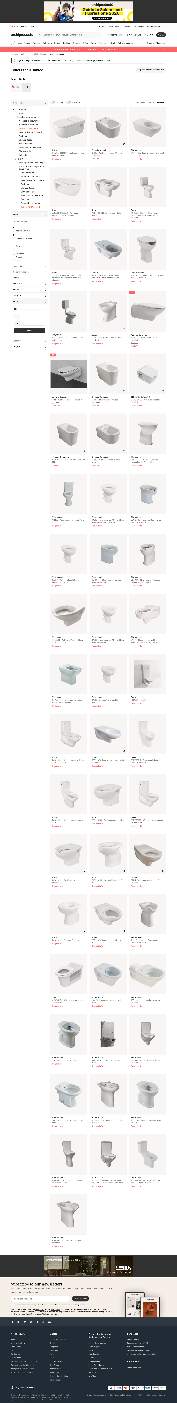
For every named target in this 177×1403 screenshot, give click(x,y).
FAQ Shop (92, 1376)
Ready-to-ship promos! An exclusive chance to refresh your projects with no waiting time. (88, 49)
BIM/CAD (76, 102)
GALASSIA (20, 254)
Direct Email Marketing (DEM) (139, 1350)
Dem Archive (55, 1365)
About (13, 1339)
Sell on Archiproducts (135, 1347)
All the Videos (55, 1369)
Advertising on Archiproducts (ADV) (141, 1354)
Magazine (54, 1350)
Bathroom (19, 113)
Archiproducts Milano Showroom (24, 1361)
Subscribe (80, 1299)
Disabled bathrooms (26, 117)
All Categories (19, 109)
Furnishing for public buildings (30, 162)
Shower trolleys (26, 151)
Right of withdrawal (96, 1365)
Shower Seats (25, 140)
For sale (60, 102)
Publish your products (135, 1339)
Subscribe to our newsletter (22, 1372)
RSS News (142, 1395)
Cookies (110, 1395)
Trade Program (139, 27)
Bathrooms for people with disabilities (31, 167)
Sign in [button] (161, 35)
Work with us (16, 1358)
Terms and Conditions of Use (125, 1395)
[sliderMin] (32, 316)
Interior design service (97, 1343)
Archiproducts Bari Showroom (23, 1365)
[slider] (15, 309)
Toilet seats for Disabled (30, 147)
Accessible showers (28, 121)
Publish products (113, 27)
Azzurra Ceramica (23, 231)
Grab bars (23, 136)
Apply (29, 330)
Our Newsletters (56, 1361)
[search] (40, 34)
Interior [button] (14, 26)
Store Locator (93, 1354)
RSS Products (152, 1395)
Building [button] (24, 26)
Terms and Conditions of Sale (100, 1369)
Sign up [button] (29, 60)
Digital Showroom (134, 1367)
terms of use (39, 1309)
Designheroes (55, 1380)
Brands (52, 1343)
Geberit (19, 257)
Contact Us (15, 1354)
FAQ (12, 1350)
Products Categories (58, 1339)
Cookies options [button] (100, 1395)
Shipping (92, 1358)
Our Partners (16, 1347)
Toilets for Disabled (28, 128)
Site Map (162, 1395)
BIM (32, 26)
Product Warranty (95, 1361)
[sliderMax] (32, 323)
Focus (52, 1358)
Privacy (89, 1395)
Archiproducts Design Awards (23, 1369)
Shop (90, 1350)
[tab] (104, 26)
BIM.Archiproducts (57, 1372)
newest (160, 102)
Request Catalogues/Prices (151, 70)
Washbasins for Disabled (30, 132)
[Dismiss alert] (163, 49)
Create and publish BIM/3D (137, 1343)
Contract (19, 159)
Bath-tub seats (25, 143)
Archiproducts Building (59, 1376)
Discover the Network (19, 1343)
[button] (101, 26)
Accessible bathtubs (28, 124)
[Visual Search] (97, 34)
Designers (54, 1347)
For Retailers (126, 27)
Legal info (92, 1372)
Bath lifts (23, 155)
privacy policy (55, 1309)
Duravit (19, 246)
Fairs (52, 1354)
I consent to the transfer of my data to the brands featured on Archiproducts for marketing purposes (50, 1305)
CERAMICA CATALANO (25, 238)
